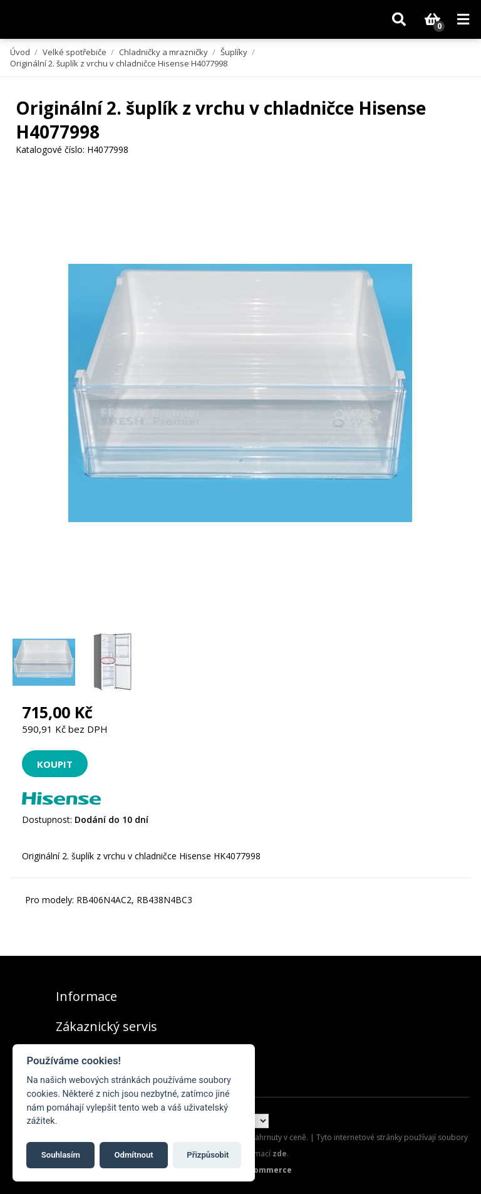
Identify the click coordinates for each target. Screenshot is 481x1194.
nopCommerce (263, 1170)
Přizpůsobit (208, 1155)
